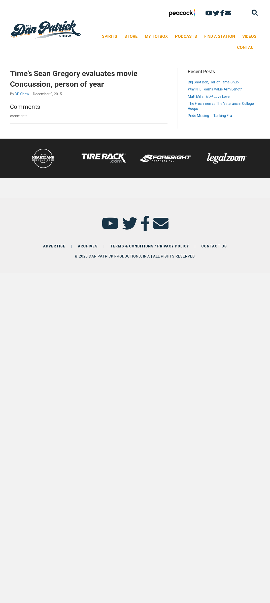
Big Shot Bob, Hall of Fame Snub (213, 82)
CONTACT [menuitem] (246, 47)
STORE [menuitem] (131, 36)
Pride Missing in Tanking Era (210, 116)
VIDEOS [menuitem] (249, 36)
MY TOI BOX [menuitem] (156, 36)
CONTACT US (214, 246)
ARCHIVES (88, 246)
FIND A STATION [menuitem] (219, 36)
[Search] (255, 13)
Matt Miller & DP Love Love (209, 96)
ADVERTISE (54, 246)
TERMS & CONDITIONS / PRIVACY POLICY (149, 246)
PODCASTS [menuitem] (186, 36)
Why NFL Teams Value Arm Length (215, 89)
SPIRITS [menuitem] (109, 36)
